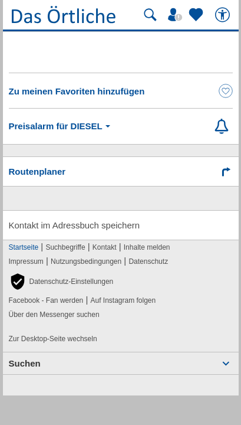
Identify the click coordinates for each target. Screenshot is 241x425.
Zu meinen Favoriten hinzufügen (77, 91)
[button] (61, 281)
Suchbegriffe (65, 247)
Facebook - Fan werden (46, 300)
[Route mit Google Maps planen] (121, 171)
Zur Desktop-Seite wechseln (53, 339)
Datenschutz (148, 261)
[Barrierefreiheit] (224, 15)
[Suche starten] (150, 15)
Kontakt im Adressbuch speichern (74, 225)
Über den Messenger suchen (54, 314)
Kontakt (105, 247)
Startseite (24, 247)
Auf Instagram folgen (123, 300)
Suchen (25, 363)
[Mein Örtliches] (177, 15)
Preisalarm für (61, 126)
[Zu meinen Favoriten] (197, 15)
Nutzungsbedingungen (86, 261)
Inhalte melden (147, 247)
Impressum (26, 261)
